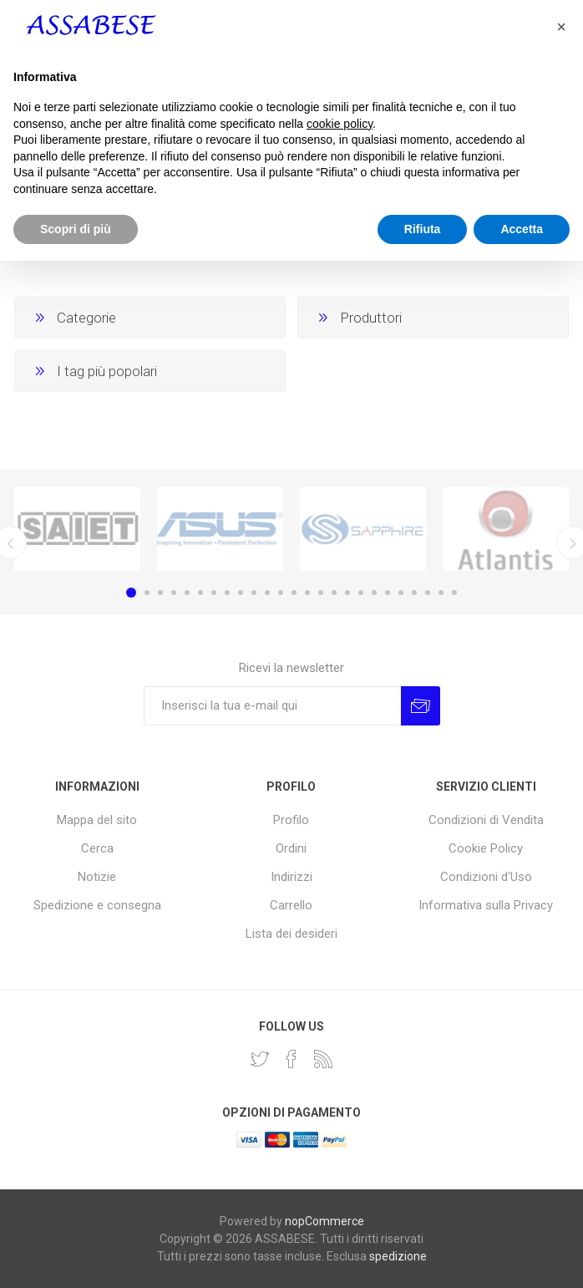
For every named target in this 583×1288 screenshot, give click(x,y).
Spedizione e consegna (97, 905)
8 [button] (227, 592)
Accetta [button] (521, 1255)
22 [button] (414, 592)
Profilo (291, 819)
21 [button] (400, 592)
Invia (420, 705)
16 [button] (334, 592)
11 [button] (267, 592)
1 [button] (131, 593)
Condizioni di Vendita (486, 819)
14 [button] (307, 592)
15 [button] (320, 592)
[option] (77, 529)
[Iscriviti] (272, 705)
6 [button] (200, 592)
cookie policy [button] (340, 1150)
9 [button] (240, 592)
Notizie (97, 876)
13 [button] (294, 592)
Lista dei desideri (291, 933)
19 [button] (374, 592)
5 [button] (187, 592)
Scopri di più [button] (75, 1255)
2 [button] (147, 592)
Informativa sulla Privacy (485, 905)
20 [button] (387, 592)
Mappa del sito (97, 819)
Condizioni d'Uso (486, 876)
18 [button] (360, 592)
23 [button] (427, 592)
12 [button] (280, 592)
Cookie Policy (486, 848)
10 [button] (253, 592)
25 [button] (454, 592)
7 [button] (213, 592)
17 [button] (347, 592)
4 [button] (173, 592)
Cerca (97, 848)
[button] (561, 1054)
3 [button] (160, 592)
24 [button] (441, 592)
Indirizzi (291, 876)
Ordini (291, 848)
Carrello (291, 905)
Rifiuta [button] (422, 1255)
